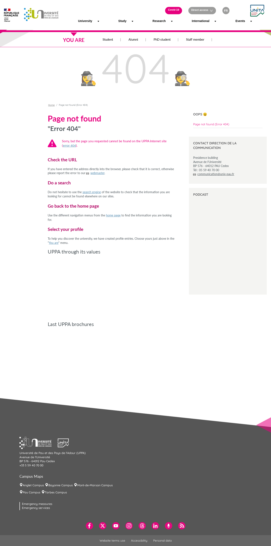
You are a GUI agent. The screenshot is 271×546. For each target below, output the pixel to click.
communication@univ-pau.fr (215, 174)
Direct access (199, 10)
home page (113, 215)
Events (238, 21)
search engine (91, 192)
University (82, 21)
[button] (239, 10)
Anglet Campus (33, 485)
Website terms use (112, 540)
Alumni (133, 39)
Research (157, 21)
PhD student (162, 39)
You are (53, 243)
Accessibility (139, 540)
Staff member (195, 39)
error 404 (69, 145)
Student (108, 39)
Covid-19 (173, 9)
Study (121, 21)
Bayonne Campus (60, 485)
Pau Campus (31, 492)
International (197, 21)
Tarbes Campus (56, 492)
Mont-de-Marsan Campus (95, 485)
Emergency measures (37, 504)
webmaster (97, 173)
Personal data (162, 540)
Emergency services (36, 508)
